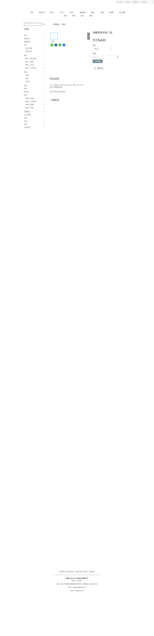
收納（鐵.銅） (30, 98)
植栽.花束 (28, 51)
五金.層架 (122, 12)
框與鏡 (111, 12)
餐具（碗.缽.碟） (31, 58)
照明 (73, 16)
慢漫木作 (42, 12)
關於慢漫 (62, 571)
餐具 (52, 12)
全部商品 (27, 127)
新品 (32, 12)
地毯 (27, 75)
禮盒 (65, 16)
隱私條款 (92, 571)
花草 (62, 12)
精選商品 (27, 111)
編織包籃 (83, 12)
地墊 (27, 78)
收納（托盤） (30, 108)
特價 (90, 16)
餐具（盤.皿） (30, 62)
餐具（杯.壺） (30, 65)
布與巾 (27, 81)
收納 (72, 12)
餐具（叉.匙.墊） (31, 68)
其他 (82, 16)
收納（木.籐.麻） (31, 101)
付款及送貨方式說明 (81, 571)
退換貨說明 (69, 571)
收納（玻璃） (30, 104)
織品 (93, 12)
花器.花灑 (28, 48)
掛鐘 (102, 12)
